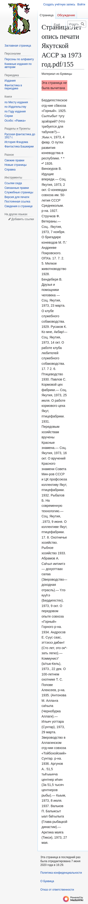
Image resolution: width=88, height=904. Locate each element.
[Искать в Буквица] (76, 24)
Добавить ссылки (22, 219)
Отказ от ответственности (57, 889)
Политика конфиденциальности (61, 872)
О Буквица (47, 881)
